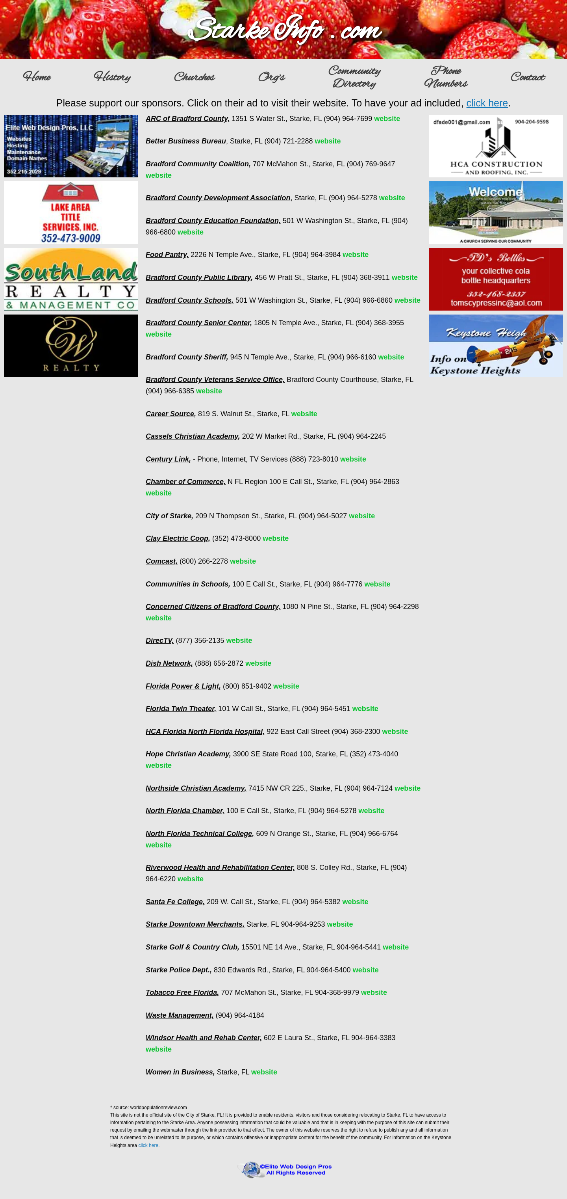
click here (487, 102)
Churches (194, 78)
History (112, 78)
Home (36, 78)
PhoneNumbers (445, 78)
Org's (271, 78)
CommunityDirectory (354, 78)
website (387, 119)
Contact (527, 78)
